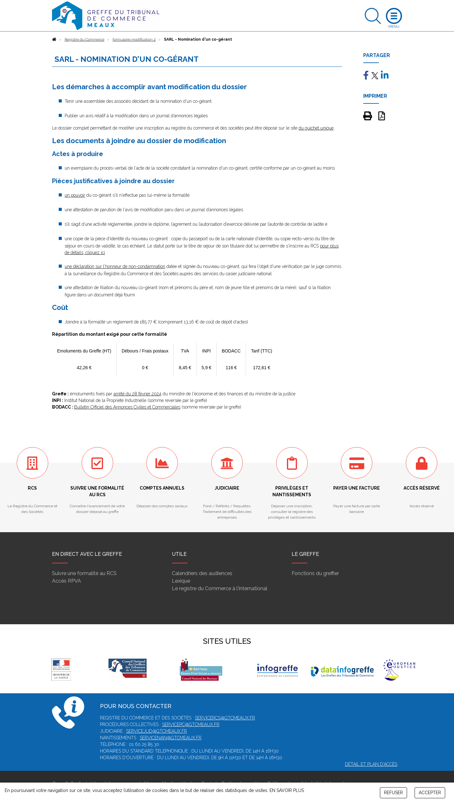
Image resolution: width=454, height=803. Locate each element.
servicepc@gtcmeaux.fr (190, 724)
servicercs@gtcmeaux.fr (225, 717)
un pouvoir (75, 195)
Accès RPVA (66, 581)
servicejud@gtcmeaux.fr (156, 731)
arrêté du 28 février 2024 (137, 393)
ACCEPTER (430, 792)
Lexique (181, 581)
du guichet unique (316, 128)
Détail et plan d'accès (371, 764)
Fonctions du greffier (315, 573)
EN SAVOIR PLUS (287, 790)
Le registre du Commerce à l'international (219, 588)
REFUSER (393, 792)
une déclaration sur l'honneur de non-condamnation (115, 266)
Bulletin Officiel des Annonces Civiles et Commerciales (127, 407)
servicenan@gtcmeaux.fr (170, 737)
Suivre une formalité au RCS (84, 573)
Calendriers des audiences (202, 573)
